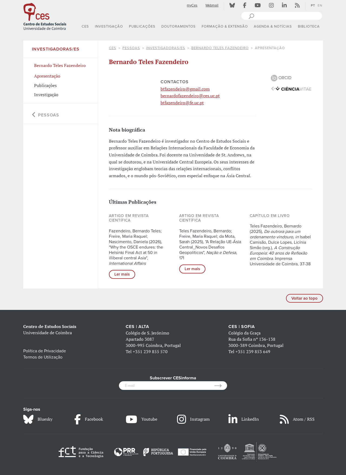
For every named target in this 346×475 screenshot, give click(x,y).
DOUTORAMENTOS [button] (178, 26)
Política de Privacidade (44, 351)
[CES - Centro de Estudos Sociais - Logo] (44, 16)
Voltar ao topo (304, 298)
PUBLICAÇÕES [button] (142, 26)
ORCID (281, 78)
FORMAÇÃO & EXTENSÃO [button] (225, 26)
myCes (192, 5)
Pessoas (131, 48)
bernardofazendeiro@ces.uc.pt (190, 96)
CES (112, 48)
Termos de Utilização (42, 357)
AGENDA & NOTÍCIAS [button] (273, 26)
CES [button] (85, 26)
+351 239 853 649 (252, 351)
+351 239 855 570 (150, 351)
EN (320, 5)
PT (313, 5)
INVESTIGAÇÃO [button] (109, 26)
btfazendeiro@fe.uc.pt (182, 103)
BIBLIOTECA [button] (309, 26)
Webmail (211, 5)
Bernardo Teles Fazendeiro (220, 48)
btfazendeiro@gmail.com (185, 89)
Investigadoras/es (165, 48)
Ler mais (122, 274)
